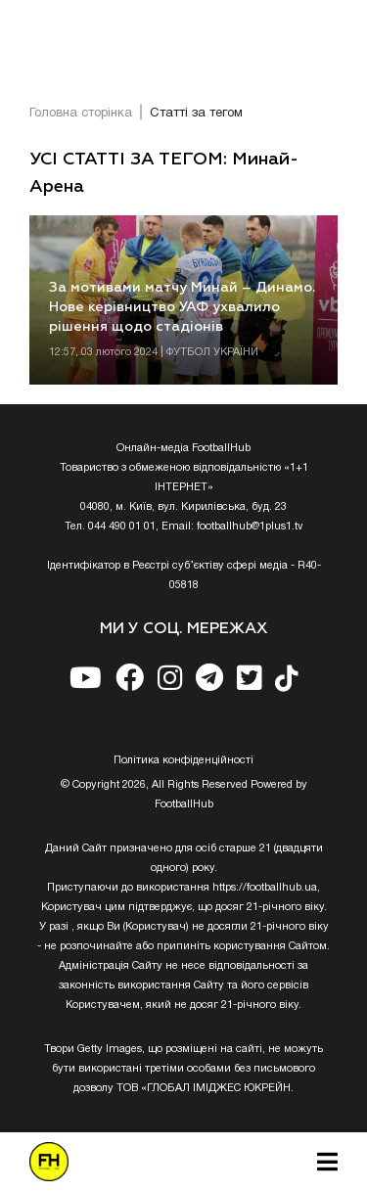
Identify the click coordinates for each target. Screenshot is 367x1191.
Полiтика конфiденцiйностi (183, 760)
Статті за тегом (196, 113)
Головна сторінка (80, 113)
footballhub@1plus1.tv (250, 526)
